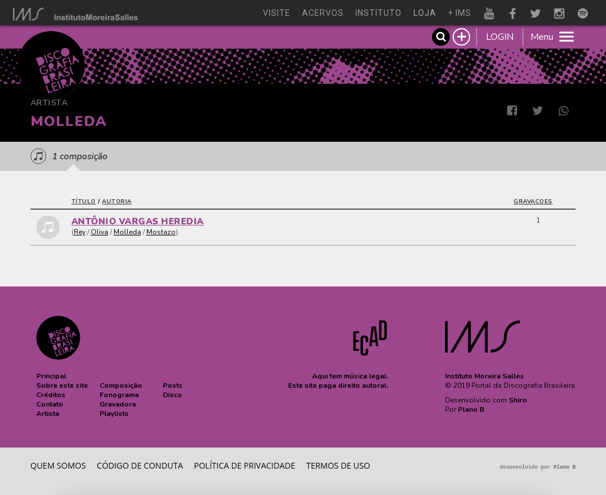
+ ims (459, 13)
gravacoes (533, 201)
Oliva (99, 232)
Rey (79, 232)
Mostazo (161, 232)
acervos (323, 13)
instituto (378, 13)
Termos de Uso (338, 465)
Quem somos (58, 465)
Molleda (127, 232)
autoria (117, 201)
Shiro (518, 400)
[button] (51, 376)
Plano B (471, 409)
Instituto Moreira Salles (484, 376)
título (83, 201)
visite (276, 13)
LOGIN (499, 36)
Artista (49, 102)
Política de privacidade (244, 465)
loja (424, 13)
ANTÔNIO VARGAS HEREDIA (137, 221)
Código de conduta (140, 465)
